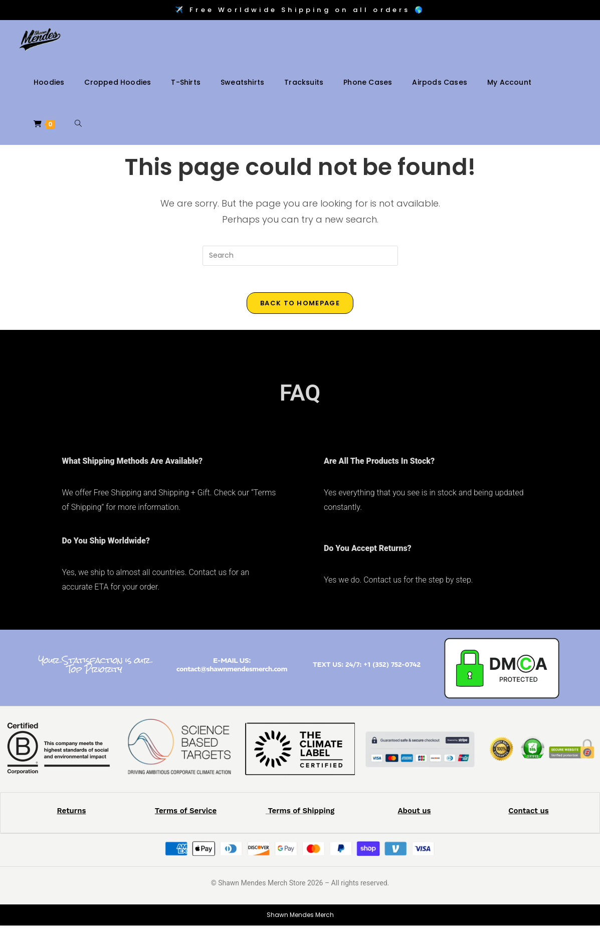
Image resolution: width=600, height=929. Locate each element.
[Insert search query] (300, 256)
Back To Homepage (300, 306)
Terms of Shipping (301, 814)
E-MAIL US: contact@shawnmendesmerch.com (231, 668)
